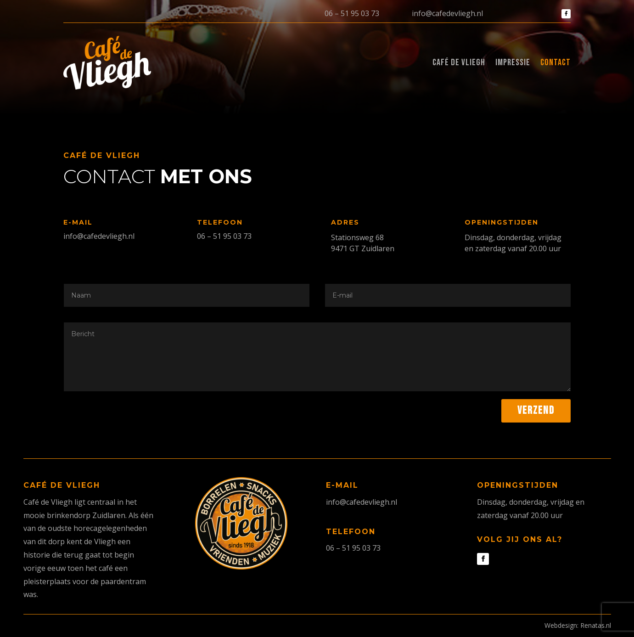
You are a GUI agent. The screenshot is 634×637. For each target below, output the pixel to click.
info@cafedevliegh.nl (447, 13)
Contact (555, 62)
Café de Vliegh (458, 62)
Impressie (512, 62)
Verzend (536, 410)
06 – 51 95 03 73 (352, 13)
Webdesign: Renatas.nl (577, 625)
